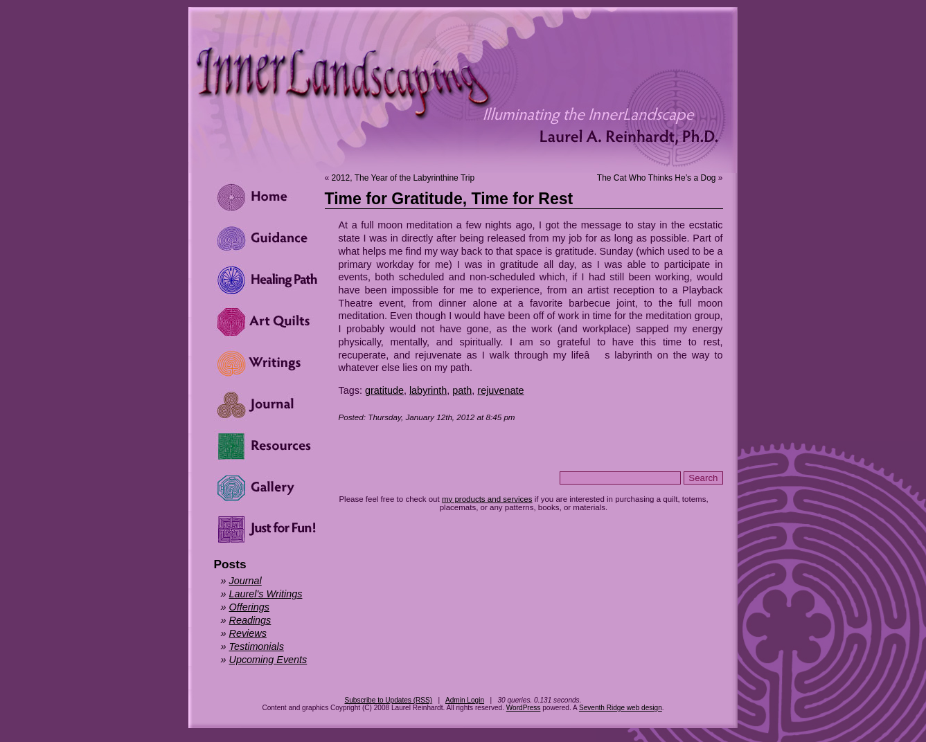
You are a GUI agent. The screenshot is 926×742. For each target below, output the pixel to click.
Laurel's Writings (266, 593)
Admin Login (464, 700)
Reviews (248, 633)
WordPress (523, 708)
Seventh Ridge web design (620, 708)
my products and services (487, 499)
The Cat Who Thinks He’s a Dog (656, 178)
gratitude (384, 390)
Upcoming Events (268, 659)
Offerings (249, 607)
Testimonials (256, 646)
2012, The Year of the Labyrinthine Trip (403, 178)
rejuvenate (500, 390)
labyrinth (428, 390)
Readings (250, 620)
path (462, 390)
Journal (245, 580)
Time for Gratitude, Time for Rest (449, 199)
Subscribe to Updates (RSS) (389, 700)
